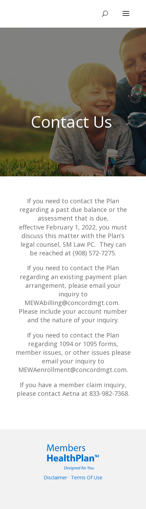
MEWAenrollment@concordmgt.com (72, 369)
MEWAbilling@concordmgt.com (71, 302)
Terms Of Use (86, 477)
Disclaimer (55, 477)
